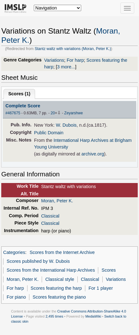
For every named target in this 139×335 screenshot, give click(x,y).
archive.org (93, 153)
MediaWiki (93, 316)
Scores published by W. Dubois (38, 261)
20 (53, 113)
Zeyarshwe (73, 113)
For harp (75, 60)
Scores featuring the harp (56, 288)
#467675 (12, 113)
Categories (14, 252)
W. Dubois (66, 125)
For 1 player (100, 288)
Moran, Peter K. (57, 200)
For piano (16, 297)
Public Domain (48, 132)
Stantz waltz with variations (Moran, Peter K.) (73, 49)
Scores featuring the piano (59, 297)
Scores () (19, 93)
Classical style (59, 279)
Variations (54, 60)
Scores (109, 270)
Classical (50, 215)
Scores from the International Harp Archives (51, 270)
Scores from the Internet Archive (62, 252)
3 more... (66, 66)
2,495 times (54, 316)
